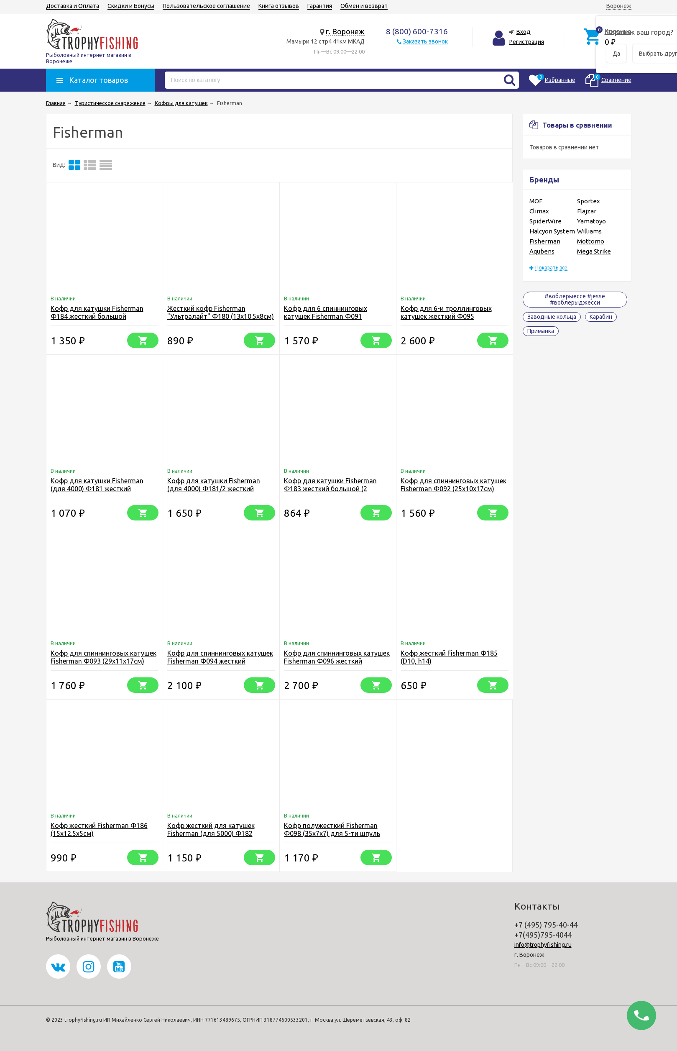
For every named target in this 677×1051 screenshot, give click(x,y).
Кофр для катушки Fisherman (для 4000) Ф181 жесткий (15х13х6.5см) (97, 488)
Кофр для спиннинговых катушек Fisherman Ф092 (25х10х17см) (453, 484)
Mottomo (590, 241)
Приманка (540, 331)
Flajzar (586, 211)
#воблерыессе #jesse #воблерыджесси (574, 299)
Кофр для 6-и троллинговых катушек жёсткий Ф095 (446, 312)
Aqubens (541, 251)
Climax (539, 211)
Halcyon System (552, 231)
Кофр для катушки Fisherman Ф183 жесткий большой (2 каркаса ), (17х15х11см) (330, 488)
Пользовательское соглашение (206, 6)
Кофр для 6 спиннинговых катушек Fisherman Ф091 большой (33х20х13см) (325, 316)
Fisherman (544, 241)
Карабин (601, 316)
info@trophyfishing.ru (543, 944)
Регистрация (526, 41)
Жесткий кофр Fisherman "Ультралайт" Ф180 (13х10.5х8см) (220, 312)
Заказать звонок (425, 41)
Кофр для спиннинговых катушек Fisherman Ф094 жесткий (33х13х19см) (220, 661)
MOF (535, 201)
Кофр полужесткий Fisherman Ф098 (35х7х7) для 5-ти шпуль (332, 829)
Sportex (588, 201)
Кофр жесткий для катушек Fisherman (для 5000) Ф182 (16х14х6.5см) (211, 833)
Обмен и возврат (364, 6)
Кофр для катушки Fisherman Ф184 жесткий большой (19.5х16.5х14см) (97, 316)
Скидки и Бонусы (130, 6)
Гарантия (319, 6)
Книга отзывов (278, 6)
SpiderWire (545, 221)
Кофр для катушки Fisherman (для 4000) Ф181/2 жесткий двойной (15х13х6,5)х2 (213, 488)
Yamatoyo (591, 221)
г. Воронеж (345, 31)
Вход (523, 31)
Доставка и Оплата (72, 6)
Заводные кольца (551, 316)
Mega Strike (594, 251)
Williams (589, 231)
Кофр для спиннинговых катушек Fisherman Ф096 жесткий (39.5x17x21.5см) (337, 661)
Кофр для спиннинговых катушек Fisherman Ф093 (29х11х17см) (103, 657)
